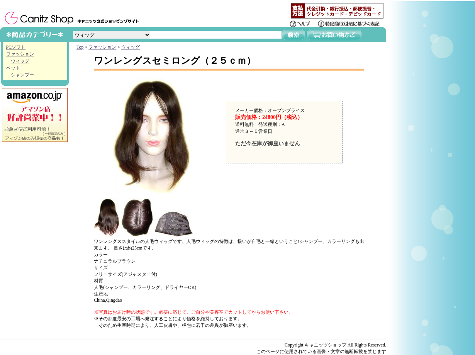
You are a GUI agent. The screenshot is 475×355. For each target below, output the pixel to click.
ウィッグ (20, 61)
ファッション (20, 54)
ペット (13, 68)
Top (80, 47)
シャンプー (22, 75)
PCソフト (16, 47)
